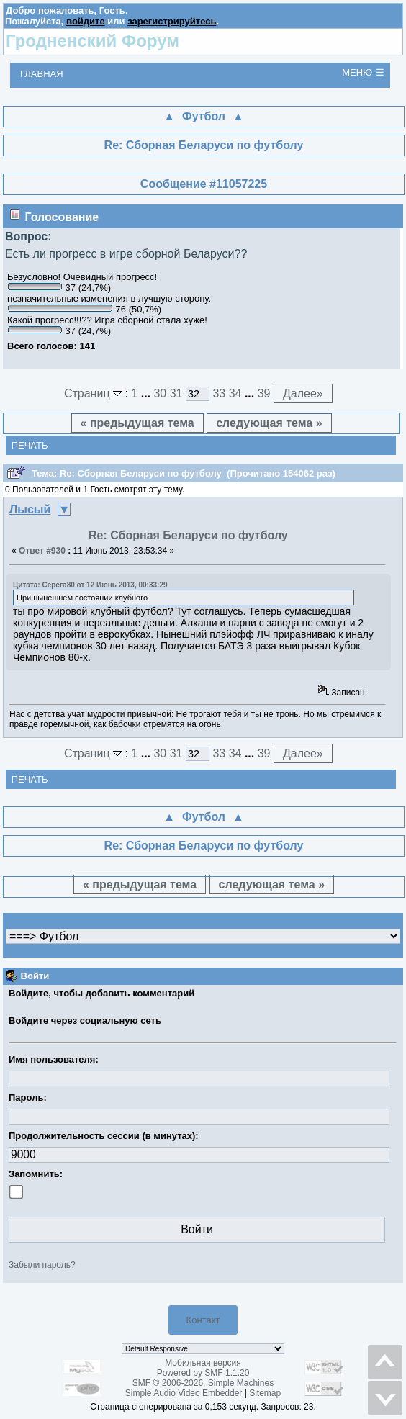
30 (159, 393)
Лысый (29, 509)
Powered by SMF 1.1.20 (203, 1373)
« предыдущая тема (137, 423)
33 (218, 393)
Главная (41, 73)
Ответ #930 (42, 551)
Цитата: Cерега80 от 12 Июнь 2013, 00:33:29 (90, 585)
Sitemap (265, 1393)
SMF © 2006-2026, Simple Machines (203, 1383)
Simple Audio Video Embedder (184, 1393)
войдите (85, 21)
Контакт (203, 1320)
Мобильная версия (203, 1363)
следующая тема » (269, 423)
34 (235, 393)
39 (264, 393)
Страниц (94, 393)
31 (176, 393)
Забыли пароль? (42, 1265)
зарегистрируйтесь (171, 21)
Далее (303, 393)
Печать (30, 445)
